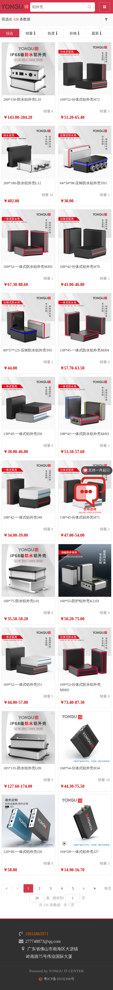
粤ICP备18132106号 (57, 979)
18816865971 (37, 934)
